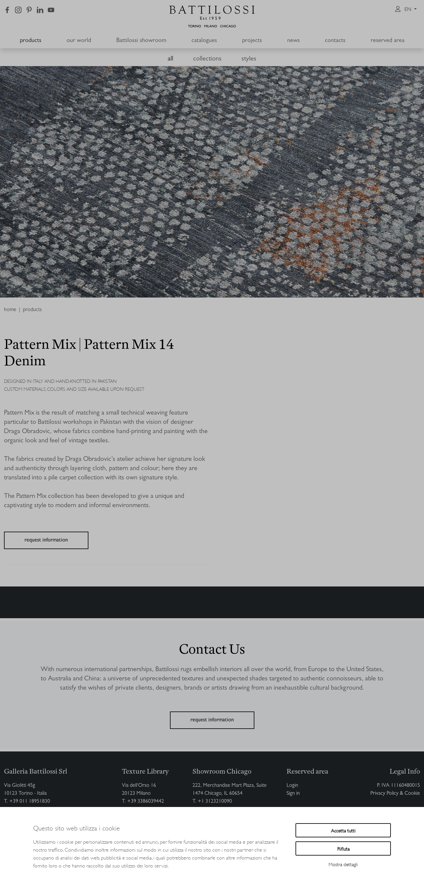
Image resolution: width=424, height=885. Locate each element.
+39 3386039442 (145, 801)
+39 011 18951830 (29, 801)
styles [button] (248, 59)
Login (292, 785)
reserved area (387, 41)
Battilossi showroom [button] (141, 41)
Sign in (293, 793)
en (408, 10)
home (10, 310)
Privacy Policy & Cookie (395, 793)
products (30, 41)
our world (79, 41)
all (170, 59)
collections (207, 59)
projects (252, 41)
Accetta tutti (343, 830)
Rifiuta (343, 848)
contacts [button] (335, 41)
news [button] (293, 41)
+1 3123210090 (215, 801)
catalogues (204, 41)
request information (46, 540)
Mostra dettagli (343, 864)
